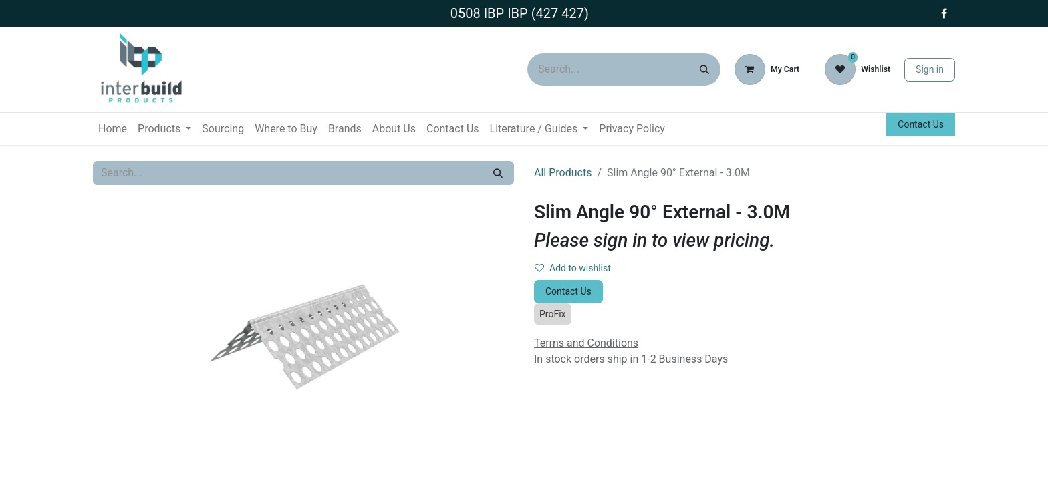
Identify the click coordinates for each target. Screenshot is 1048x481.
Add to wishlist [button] (573, 268)
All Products (563, 172)
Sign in (930, 69)
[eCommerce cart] (767, 69)
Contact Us (921, 124)
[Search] (704, 69)
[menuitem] (112, 129)
